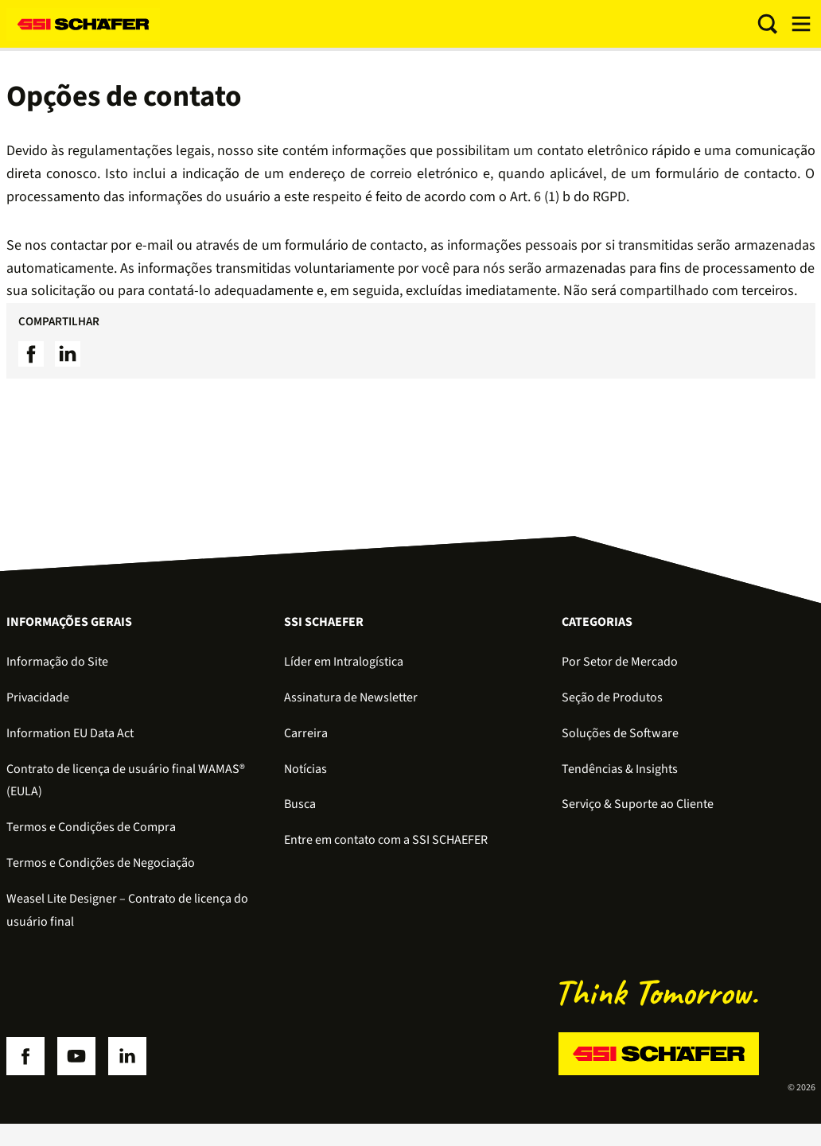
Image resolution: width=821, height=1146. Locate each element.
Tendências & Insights (620, 769)
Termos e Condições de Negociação (100, 863)
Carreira (306, 733)
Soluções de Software (620, 733)
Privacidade (37, 697)
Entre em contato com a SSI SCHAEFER (386, 840)
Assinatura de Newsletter (351, 697)
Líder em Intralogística (343, 661)
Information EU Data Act (70, 733)
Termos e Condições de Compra (91, 827)
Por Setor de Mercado (620, 661)
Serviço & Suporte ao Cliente (638, 804)
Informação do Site (57, 661)
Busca (300, 804)
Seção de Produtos (612, 697)
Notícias (305, 769)
